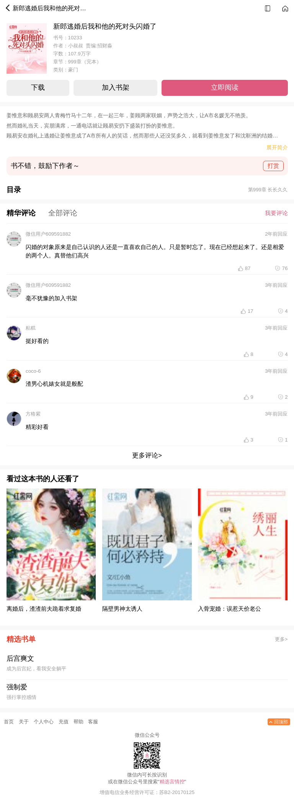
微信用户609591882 (48, 233)
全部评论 (62, 213)
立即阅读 (224, 87)
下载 (38, 87)
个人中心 (44, 722)
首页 (9, 722)
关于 (24, 722)
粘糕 (31, 327)
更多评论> (147, 455)
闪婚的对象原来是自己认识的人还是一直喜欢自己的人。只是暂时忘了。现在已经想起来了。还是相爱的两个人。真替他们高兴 (155, 251)
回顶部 (278, 722)
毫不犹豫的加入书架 (51, 298)
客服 (93, 722)
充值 (64, 722)
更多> (281, 639)
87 (248, 268)
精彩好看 (37, 427)
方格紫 (33, 413)
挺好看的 (37, 341)
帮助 (78, 722)
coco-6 (33, 371)
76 (285, 268)
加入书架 (115, 87)
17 (250, 311)
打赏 (273, 165)
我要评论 (276, 213)
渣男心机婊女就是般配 (54, 383)
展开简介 (277, 147)
